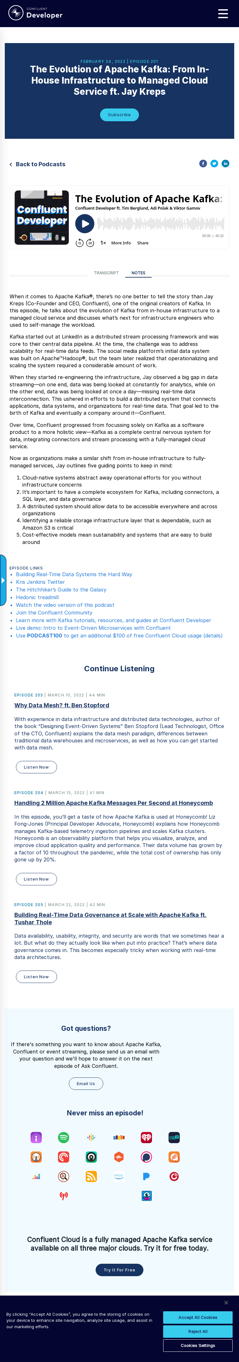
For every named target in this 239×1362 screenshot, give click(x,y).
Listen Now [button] (36, 767)
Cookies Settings (198, 1345)
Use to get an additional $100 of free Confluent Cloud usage (109, 635)
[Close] (226, 1303)
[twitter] (214, 164)
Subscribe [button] (119, 114)
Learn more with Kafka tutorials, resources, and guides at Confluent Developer (113, 620)
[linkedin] (225, 164)
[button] (119, 734)
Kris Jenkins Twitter (40, 582)
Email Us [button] (86, 1083)
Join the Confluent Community (54, 612)
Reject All (197, 1331)
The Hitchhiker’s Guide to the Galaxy (61, 589)
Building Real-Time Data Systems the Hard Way (74, 574)
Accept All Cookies (197, 1317)
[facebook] (203, 164)
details (213, 635)
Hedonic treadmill (37, 597)
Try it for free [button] (119, 1269)
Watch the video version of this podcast (65, 605)
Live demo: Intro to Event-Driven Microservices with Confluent (93, 628)
